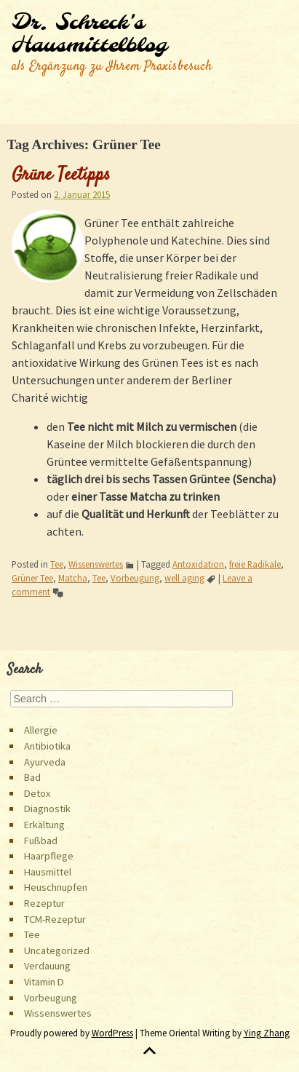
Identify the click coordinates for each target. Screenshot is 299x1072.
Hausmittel (47, 871)
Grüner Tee (32, 578)
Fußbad (40, 840)
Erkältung (44, 824)
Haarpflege (48, 855)
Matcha (72, 578)
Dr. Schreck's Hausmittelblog (89, 34)
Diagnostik (47, 808)
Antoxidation (198, 564)
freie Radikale (255, 564)
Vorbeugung (135, 578)
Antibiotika (47, 746)
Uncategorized (56, 950)
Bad (32, 777)
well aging (184, 578)
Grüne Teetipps (61, 175)
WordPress (112, 1033)
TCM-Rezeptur (55, 919)
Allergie (40, 729)
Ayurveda (44, 762)
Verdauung (47, 965)
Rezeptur (44, 903)
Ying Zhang (267, 1033)
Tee (56, 564)
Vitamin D (44, 981)
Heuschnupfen (55, 887)
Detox (37, 793)
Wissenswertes (95, 564)
